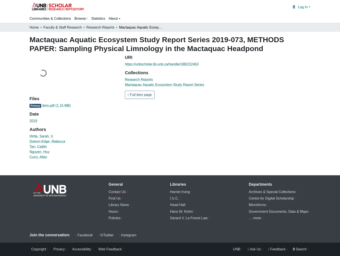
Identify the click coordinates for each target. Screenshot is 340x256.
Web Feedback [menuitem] (110, 249)
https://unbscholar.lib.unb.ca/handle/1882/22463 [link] (162, 64)
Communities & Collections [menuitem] (50, 18)
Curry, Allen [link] (38, 157)
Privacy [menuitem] (59, 249)
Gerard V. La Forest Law (189, 218)
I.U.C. (174, 198)
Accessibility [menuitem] (81, 249)
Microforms (257, 205)
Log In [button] (303, 7)
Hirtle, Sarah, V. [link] (41, 136)
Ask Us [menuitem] (254, 249)
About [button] (114, 18)
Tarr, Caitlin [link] (38, 146)
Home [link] (34, 27)
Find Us (115, 198)
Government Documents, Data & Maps (278, 211)
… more (255, 218)
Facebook (84, 235)
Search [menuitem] (300, 249)
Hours (113, 211)
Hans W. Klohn (181, 211)
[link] (74, 105)
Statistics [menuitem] (98, 18)
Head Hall (177, 205)
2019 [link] (33, 121)
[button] (57, 7)
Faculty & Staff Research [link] (62, 27)
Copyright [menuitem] (38, 249)
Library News (119, 205)
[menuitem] (81, 18)
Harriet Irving (180, 192)
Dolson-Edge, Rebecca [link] (47, 141)
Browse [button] (80, 18)
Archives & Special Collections (272, 192)
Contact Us (117, 192)
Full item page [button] (140, 95)
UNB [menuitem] (236, 249)
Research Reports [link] (100, 27)
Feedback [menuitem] (277, 249)
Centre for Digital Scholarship (271, 198)
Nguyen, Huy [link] (39, 152)
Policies (115, 218)
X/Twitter (106, 235)
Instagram (127, 235)
